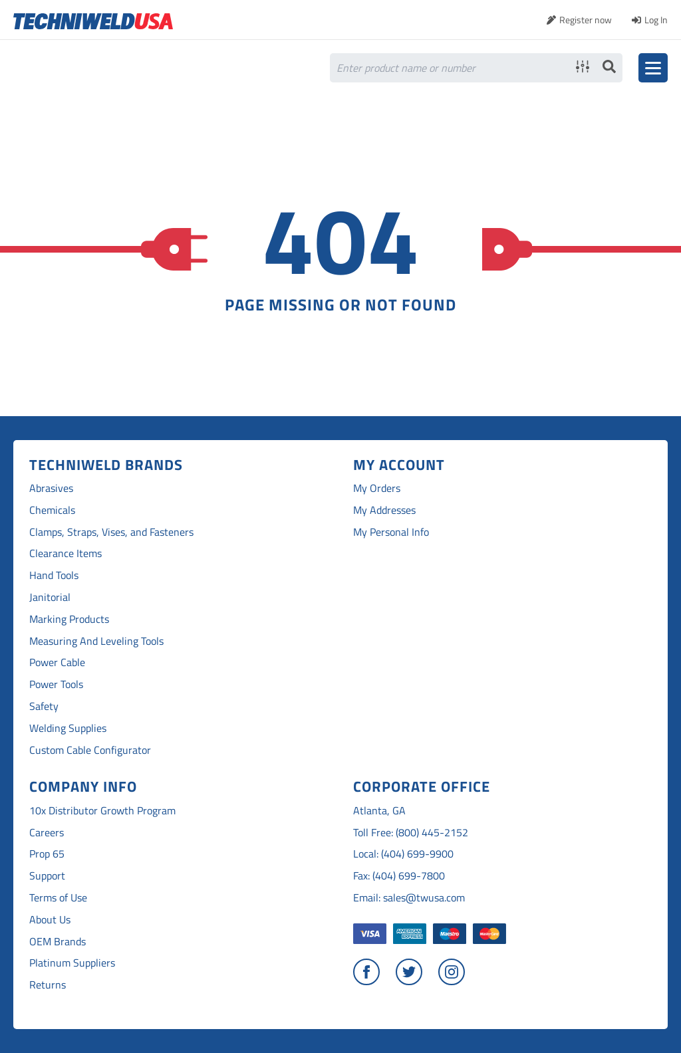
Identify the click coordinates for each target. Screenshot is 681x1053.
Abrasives (51, 488)
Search (609, 66)
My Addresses (384, 510)
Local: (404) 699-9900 (403, 854)
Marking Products (69, 619)
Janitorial (49, 597)
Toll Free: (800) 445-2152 (410, 833)
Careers (46, 833)
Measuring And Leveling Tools (96, 641)
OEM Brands (57, 942)
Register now (585, 20)
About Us (49, 920)
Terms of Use (58, 898)
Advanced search (582, 66)
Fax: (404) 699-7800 (399, 876)
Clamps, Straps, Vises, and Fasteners (111, 532)
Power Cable (57, 662)
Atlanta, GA (379, 811)
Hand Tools (53, 575)
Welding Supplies (67, 728)
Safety (44, 706)
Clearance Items (65, 553)
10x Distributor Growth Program (102, 811)
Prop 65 (47, 854)
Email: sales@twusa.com (409, 898)
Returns (47, 985)
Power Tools (56, 684)
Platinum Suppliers (72, 963)
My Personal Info (391, 532)
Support (47, 876)
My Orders (376, 488)
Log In (656, 20)
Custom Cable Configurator (90, 750)
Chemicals (52, 510)
